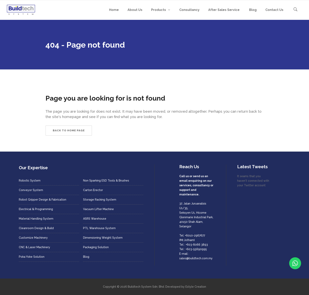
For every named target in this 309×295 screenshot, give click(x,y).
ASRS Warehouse (94, 218)
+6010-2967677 (195, 235)
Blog (86, 256)
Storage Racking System (99, 199)
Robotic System (29, 180)
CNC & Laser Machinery (34, 247)
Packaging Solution (96, 247)
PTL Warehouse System (99, 228)
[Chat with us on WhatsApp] (295, 263)
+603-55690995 (196, 249)
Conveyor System (31, 190)
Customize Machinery (33, 237)
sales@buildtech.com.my (196, 258)
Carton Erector (93, 190)
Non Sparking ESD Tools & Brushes (106, 180)
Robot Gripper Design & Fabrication (42, 199)
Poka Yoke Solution (31, 256)
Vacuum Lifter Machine (98, 209)
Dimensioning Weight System (103, 237)
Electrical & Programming (36, 209)
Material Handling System (36, 218)
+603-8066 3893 (197, 244)
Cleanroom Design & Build (36, 228)
